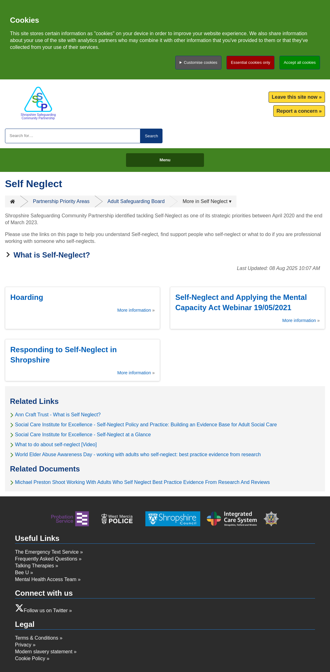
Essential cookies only (250, 62)
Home (12, 201)
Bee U (22, 572)
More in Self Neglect (204, 201)
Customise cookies (200, 62)
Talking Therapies (34, 565)
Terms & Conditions (36, 638)
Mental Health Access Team (45, 579)
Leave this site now (295, 97)
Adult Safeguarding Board (136, 201)
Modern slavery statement (43, 651)
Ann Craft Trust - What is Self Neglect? (58, 414)
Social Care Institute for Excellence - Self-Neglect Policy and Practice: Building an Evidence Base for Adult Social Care (146, 424)
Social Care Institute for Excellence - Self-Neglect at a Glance (83, 434)
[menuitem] (297, 97)
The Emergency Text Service (47, 552)
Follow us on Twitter (46, 610)
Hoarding (26, 297)
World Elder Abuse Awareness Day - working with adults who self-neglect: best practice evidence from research (138, 454)
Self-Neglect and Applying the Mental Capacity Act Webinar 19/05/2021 (241, 302)
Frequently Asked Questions (46, 558)
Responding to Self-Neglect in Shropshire (63, 354)
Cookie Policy (30, 658)
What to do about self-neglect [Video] (56, 444)
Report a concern (297, 111)
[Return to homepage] (38, 103)
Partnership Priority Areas (61, 201)
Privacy (23, 644)
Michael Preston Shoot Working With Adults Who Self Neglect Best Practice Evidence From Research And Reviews (142, 482)
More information (134, 310)
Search (151, 136)
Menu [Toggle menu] (165, 160)
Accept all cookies (300, 62)
